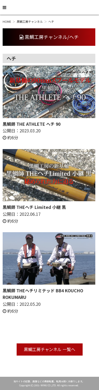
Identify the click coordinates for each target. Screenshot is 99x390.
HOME (7, 21)
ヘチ (51, 21)
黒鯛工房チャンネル (30, 21)
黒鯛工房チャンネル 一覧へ (50, 349)
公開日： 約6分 (31, 131)
